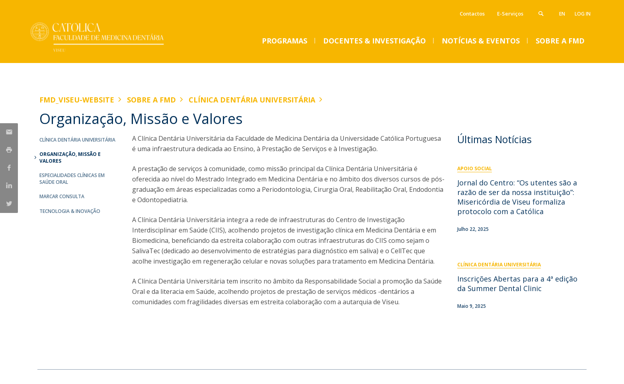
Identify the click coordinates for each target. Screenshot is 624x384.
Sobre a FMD (151, 99)
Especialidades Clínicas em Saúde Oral (72, 178)
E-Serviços (510, 13)
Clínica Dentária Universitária (252, 99)
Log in (583, 13)
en (562, 13)
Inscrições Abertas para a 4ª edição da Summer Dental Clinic (517, 283)
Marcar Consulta (61, 196)
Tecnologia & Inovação (69, 211)
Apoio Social (474, 168)
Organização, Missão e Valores (70, 157)
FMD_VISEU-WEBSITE (76, 99)
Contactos (472, 13)
